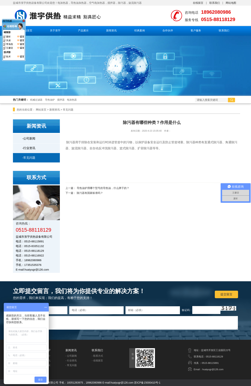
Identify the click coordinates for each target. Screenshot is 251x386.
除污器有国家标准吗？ (90, 192)
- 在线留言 (97, 360)
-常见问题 (28, 157)
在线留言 (198, 2)
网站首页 (27, 30)
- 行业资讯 (71, 360)
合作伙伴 (167, 30)
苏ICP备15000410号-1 (147, 382)
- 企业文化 (44, 360)
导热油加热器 (78, 2)
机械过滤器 (36, 99)
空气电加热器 (97, 2)
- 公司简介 (44, 355)
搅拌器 (111, 2)
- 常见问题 (71, 365)
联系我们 (214, 2)
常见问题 (68, 109)
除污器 (122, 2)
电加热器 (72, 99)
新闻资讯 (111, 30)
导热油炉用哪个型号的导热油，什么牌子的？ (103, 188)
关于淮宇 (55, 30)
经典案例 (139, 30)
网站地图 (231, 2)
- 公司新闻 (71, 355)
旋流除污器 (135, 2)
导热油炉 (50, 99)
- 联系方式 (97, 355)
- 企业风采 (44, 365)
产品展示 (83, 30)
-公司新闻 (28, 138)
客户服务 (196, 30)
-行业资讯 (28, 148)
